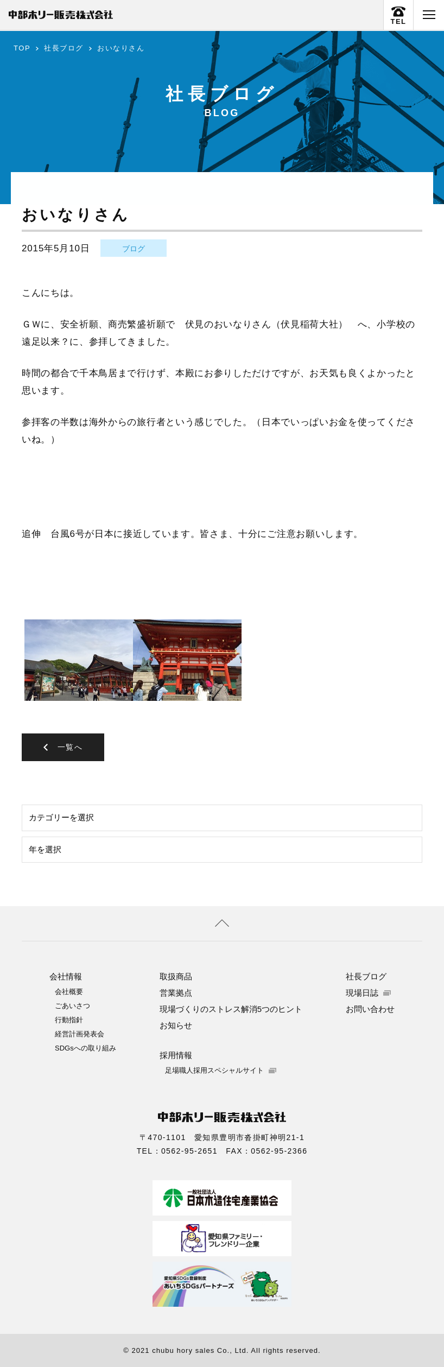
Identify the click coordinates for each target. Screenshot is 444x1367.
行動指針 (69, 1019)
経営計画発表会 (79, 1033)
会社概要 (69, 991)
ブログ (133, 248)
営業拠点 (176, 992)
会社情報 (65, 975)
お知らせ (176, 1024)
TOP (22, 48)
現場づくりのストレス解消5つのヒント (231, 1008)
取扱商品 (176, 975)
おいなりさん (120, 48)
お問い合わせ (370, 1008)
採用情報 (176, 1054)
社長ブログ (64, 48)
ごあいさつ (72, 1005)
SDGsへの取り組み (85, 1047)
